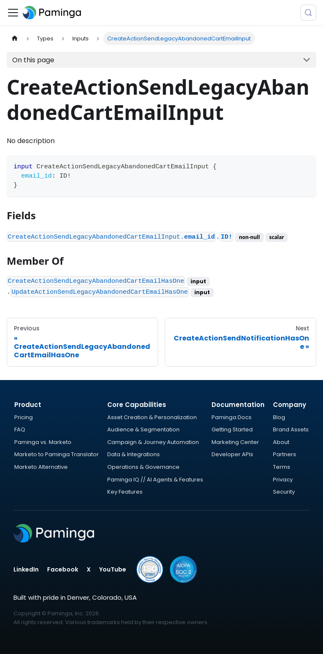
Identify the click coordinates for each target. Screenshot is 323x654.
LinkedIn (26, 569)
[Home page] (15, 38)
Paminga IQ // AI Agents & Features (155, 480)
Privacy (283, 480)
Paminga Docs (232, 417)
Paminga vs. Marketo (42, 442)
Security (284, 492)
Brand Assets (291, 429)
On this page (33, 60)
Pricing (23, 417)
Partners (284, 454)
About (281, 442)
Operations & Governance (143, 467)
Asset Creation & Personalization (152, 417)
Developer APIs (232, 454)
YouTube (112, 569)
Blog (279, 417)
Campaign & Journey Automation (153, 442)
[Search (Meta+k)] (308, 13)
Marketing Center (235, 442)
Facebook (62, 569)
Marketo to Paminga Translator (56, 454)
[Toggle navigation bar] (13, 12)
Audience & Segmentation (143, 429)
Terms (281, 467)
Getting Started (232, 429)
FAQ (19, 429)
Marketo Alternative (41, 467)
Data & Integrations (133, 454)
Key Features (125, 492)
